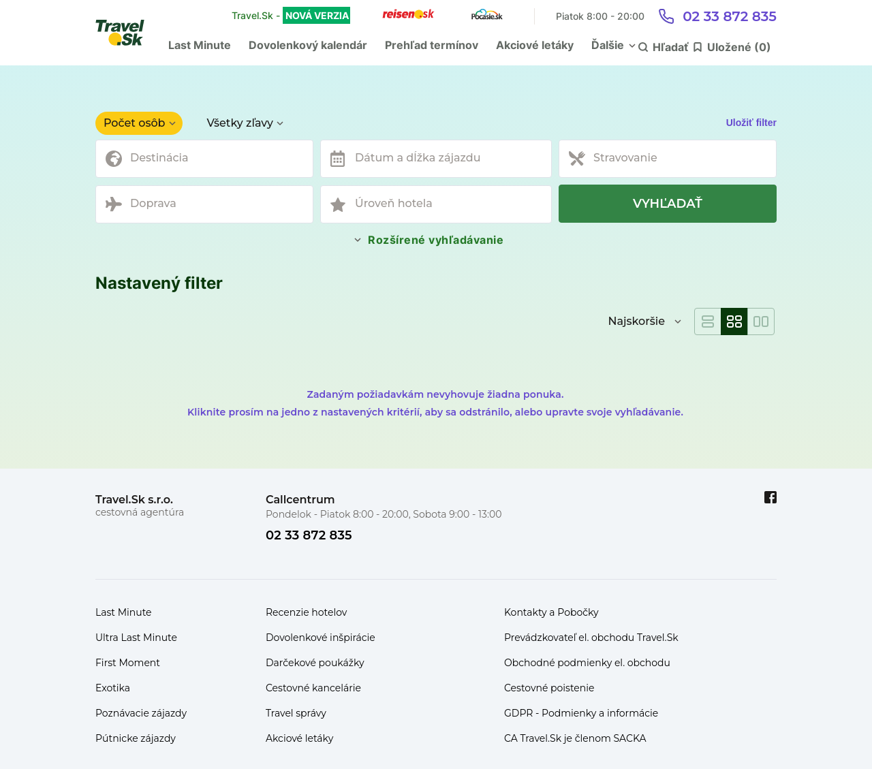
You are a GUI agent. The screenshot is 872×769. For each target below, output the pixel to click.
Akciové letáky (535, 45)
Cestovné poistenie (549, 688)
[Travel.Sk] (127, 32)
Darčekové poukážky (315, 663)
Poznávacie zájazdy (141, 713)
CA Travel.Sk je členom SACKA (575, 738)
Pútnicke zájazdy (135, 738)
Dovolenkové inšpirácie (320, 637)
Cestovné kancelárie (313, 688)
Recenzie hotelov (306, 612)
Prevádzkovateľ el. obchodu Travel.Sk (591, 637)
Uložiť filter (751, 122)
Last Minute (199, 45)
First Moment (127, 663)
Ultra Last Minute (136, 637)
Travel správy (296, 713)
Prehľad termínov (431, 45)
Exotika (112, 688)
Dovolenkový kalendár (308, 45)
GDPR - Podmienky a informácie (581, 713)
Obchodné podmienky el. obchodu (587, 663)
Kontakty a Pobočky (551, 612)
